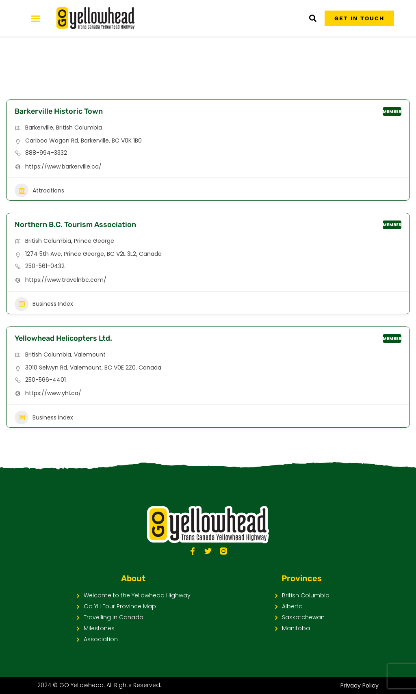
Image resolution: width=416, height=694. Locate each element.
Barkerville (39, 127)
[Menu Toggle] (35, 18)
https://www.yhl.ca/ (53, 393)
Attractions (39, 190)
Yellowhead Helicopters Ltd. (63, 338)
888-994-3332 (46, 153)
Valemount (90, 354)
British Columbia (79, 127)
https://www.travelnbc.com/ (65, 280)
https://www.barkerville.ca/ (63, 166)
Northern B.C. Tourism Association (75, 224)
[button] (312, 18)
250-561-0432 (45, 266)
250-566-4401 (45, 380)
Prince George (94, 241)
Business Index (44, 304)
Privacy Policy (359, 685)
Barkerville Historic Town (59, 111)
